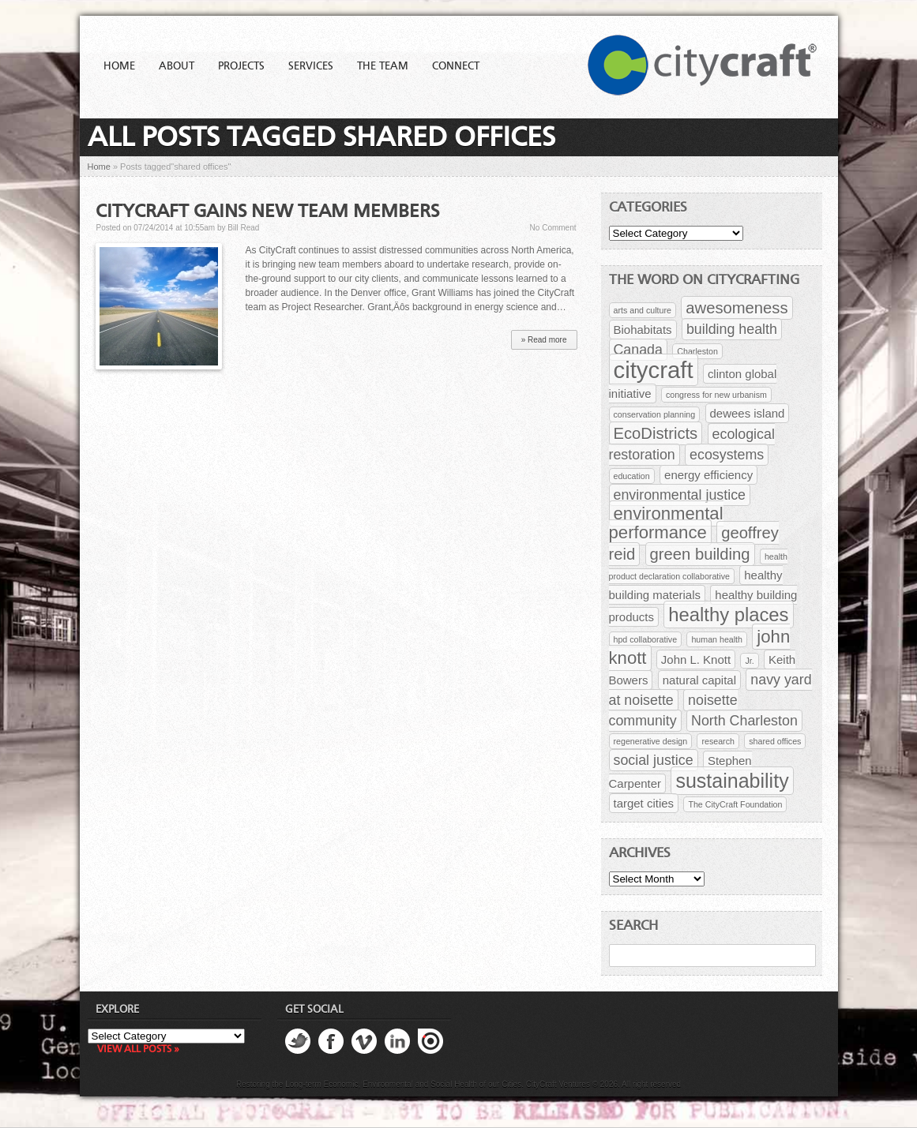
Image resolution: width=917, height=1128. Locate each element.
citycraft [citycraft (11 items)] (653, 370)
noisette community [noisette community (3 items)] (673, 710)
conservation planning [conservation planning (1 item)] (655, 414)
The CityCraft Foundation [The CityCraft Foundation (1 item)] (735, 804)
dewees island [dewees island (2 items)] (747, 413)
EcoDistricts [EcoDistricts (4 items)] (656, 433)
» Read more (544, 339)
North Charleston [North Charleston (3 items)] (744, 721)
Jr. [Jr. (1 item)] (749, 660)
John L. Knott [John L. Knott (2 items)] (696, 659)
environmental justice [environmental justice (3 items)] (680, 495)
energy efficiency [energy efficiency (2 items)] (708, 475)
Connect (455, 66)
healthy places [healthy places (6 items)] (728, 614)
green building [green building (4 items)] (700, 554)
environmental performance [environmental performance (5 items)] (666, 523)
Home (119, 66)
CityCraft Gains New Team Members (267, 212)
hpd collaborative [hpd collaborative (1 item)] (646, 639)
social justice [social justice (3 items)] (653, 760)
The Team (382, 66)
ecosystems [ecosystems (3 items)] (727, 455)
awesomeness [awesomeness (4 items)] (736, 308)
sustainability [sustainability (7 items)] (731, 781)
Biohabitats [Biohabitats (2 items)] (643, 329)
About (176, 66)
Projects (241, 66)
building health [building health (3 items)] (731, 329)
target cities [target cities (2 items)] (644, 803)
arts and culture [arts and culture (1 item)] (642, 310)
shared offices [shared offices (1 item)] (775, 741)
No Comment (553, 227)
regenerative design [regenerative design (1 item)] (651, 741)
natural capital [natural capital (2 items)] (699, 680)
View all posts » (138, 1049)
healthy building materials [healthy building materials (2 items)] (696, 584)
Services (310, 66)
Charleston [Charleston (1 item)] (697, 351)
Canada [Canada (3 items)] (638, 350)
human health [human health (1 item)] (716, 639)
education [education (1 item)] (632, 476)
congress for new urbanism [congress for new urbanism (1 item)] (716, 394)
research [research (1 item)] (717, 741)
